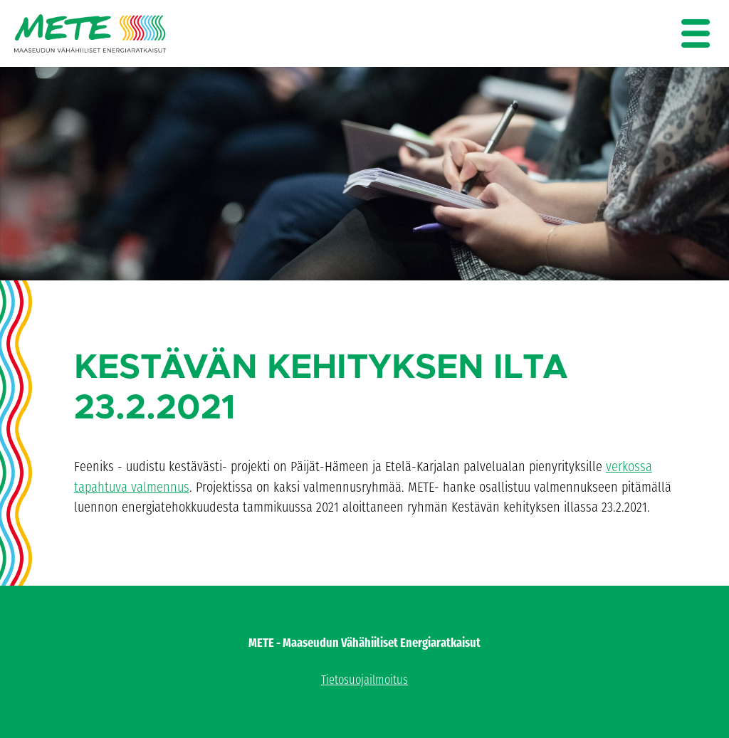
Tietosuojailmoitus (364, 680)
